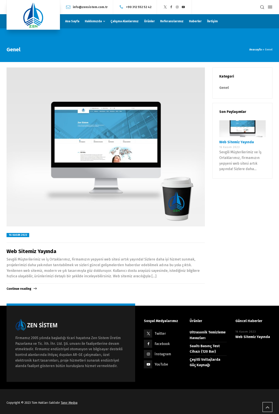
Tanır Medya (69, 403)
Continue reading (19, 289)
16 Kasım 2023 (18, 234)
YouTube (161, 364)
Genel (224, 88)
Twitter (160, 333)
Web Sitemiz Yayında (31, 251)
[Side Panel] (269, 7)
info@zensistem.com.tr (90, 7)
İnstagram (163, 354)
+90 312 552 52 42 (138, 7)
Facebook (162, 344)
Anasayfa (255, 49)
